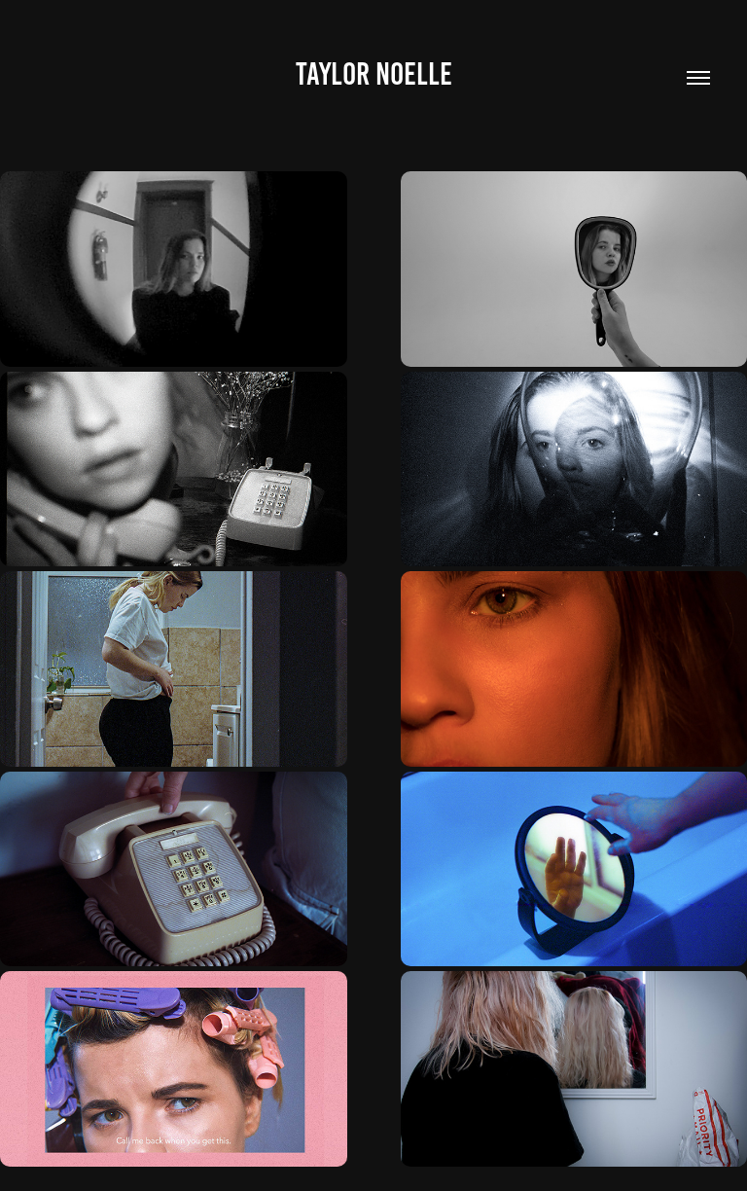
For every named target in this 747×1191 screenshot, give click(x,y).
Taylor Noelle (374, 73)
